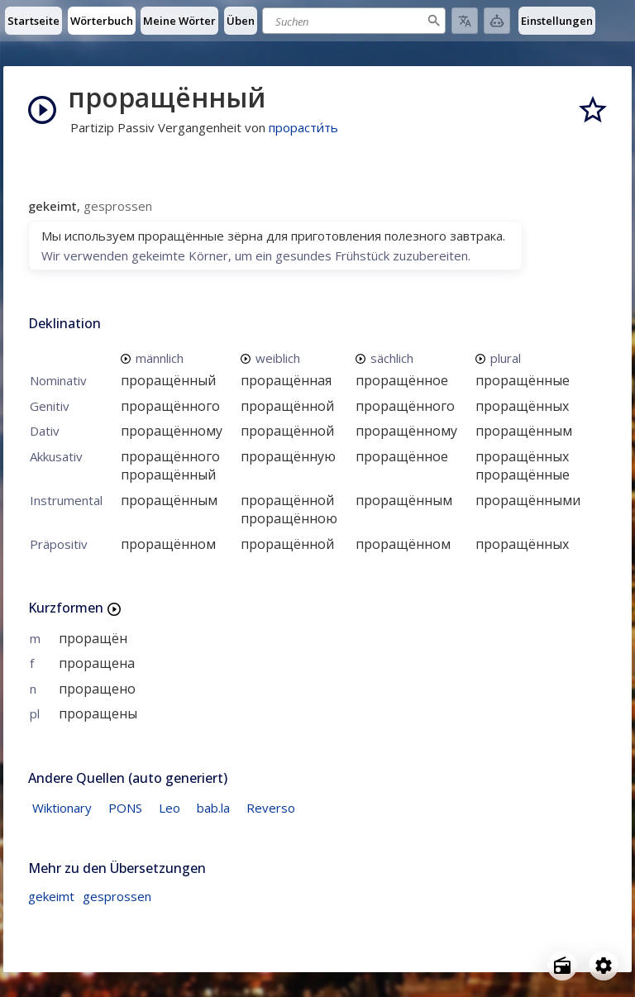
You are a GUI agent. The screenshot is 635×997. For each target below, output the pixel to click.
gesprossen (117, 896)
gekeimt (51, 896)
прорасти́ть (303, 127)
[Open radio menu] (562, 965)
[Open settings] (603, 965)
